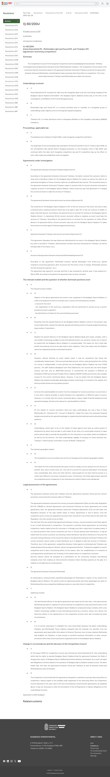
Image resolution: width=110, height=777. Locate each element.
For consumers (95, 753)
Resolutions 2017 (11, 25)
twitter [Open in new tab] (15, 761)
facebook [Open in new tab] (4, 761)
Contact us (94, 746)
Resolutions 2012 (11, 47)
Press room (94, 748)
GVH (91, 743)
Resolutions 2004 (11, 81)
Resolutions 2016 (11, 30)
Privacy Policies (58, 770)
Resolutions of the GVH (54, 13)
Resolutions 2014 (11, 38)
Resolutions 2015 (11, 34)
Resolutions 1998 (11, 107)
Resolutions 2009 (11, 60)
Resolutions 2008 (11, 64)
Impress (49, 770)
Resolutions (38, 13)
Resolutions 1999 (11, 103)
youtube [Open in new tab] (19, 761)
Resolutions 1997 (11, 111)
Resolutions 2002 (11, 90)
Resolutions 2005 (11, 77)
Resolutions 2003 (11, 86)
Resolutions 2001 (11, 94)
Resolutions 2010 (11, 55)
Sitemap (93, 756)
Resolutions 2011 (11, 51)
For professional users (98, 751)
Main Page (26, 13)
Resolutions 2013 (11, 43)
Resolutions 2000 (11, 98)
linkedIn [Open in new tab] (8, 761)
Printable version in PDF (32, 31)
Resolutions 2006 (11, 73)
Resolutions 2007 (11, 68)
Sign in (102, 3)
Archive (8, 21)
